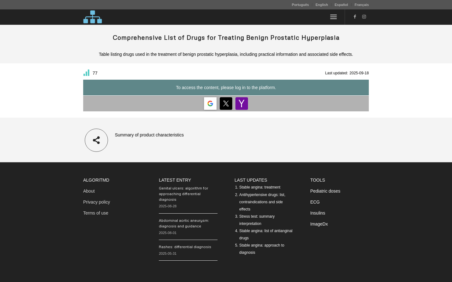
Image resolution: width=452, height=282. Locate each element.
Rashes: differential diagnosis (185, 246)
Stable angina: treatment (259, 187)
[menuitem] (300, 4)
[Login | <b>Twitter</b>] (226, 103)
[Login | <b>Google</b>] (210, 103)
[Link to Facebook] (354, 16)
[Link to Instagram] (364, 16)
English (321, 5)
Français (362, 5)
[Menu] (333, 17)
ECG (315, 202)
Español (341, 5)
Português (300, 5)
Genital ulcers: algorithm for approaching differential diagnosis (183, 194)
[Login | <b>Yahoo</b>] (241, 103)
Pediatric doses (325, 191)
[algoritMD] (92, 17)
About (89, 191)
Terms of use (95, 212)
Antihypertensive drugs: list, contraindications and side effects (262, 202)
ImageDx (319, 223)
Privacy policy (96, 202)
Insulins (317, 212)
